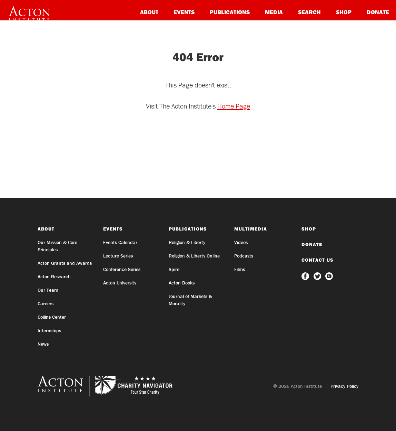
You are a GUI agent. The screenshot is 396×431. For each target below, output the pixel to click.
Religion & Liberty (187, 242)
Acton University (119, 283)
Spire (174, 269)
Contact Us (317, 260)
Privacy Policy (344, 386)
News (43, 344)
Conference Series (121, 269)
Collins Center (52, 317)
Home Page (233, 106)
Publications (230, 12)
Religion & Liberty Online (194, 256)
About (149, 12)
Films (239, 269)
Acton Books (182, 283)
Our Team (48, 290)
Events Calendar (120, 242)
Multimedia (250, 229)
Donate (378, 12)
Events (184, 12)
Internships (49, 330)
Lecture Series (118, 256)
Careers (45, 303)
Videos (241, 242)
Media (274, 12)
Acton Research (54, 276)
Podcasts (243, 256)
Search (309, 12)
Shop (344, 12)
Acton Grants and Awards (65, 263)
